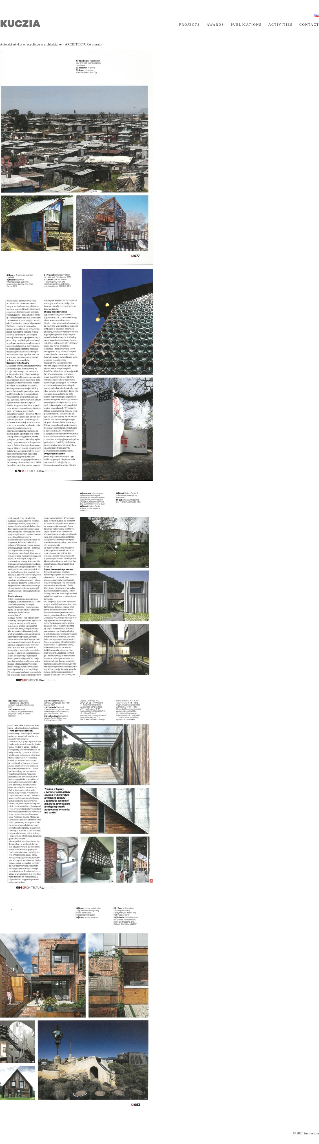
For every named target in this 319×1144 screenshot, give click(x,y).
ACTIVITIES (280, 25)
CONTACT (309, 25)
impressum (311, 1133)
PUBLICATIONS (246, 25)
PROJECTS (189, 25)
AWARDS (215, 25)
